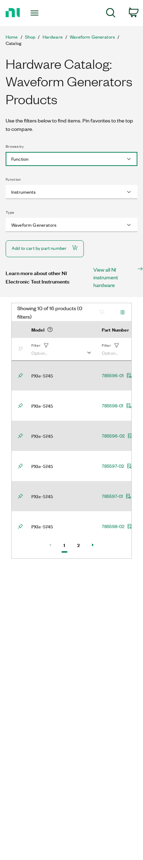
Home (12, 37)
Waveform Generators (92, 37)
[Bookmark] (21, 349)
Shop (30, 37)
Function (13, 179)
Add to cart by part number (45, 248)
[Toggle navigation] (36, 13)
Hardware (53, 37)
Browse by (15, 146)
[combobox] (71, 159)
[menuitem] (110, 14)
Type (10, 212)
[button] (61, 349)
